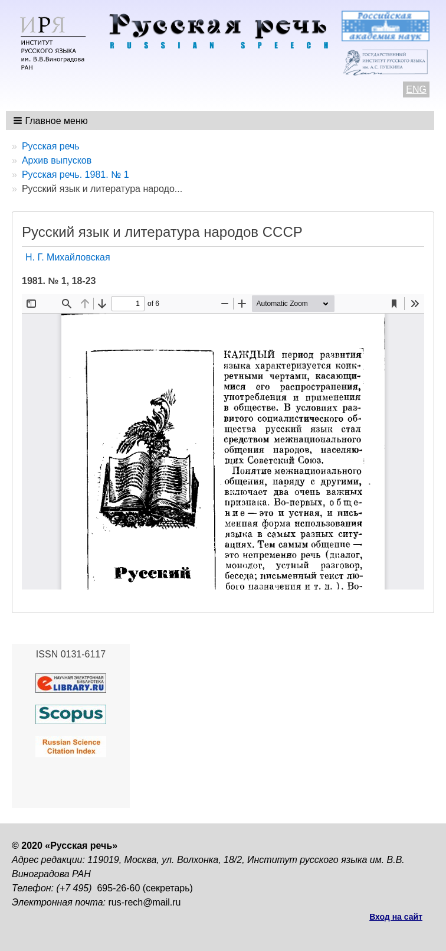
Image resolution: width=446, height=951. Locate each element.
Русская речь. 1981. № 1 (75, 175)
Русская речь (51, 146)
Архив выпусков (56, 160)
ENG (416, 89)
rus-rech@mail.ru (145, 902)
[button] (51, 120)
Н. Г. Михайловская (67, 257)
